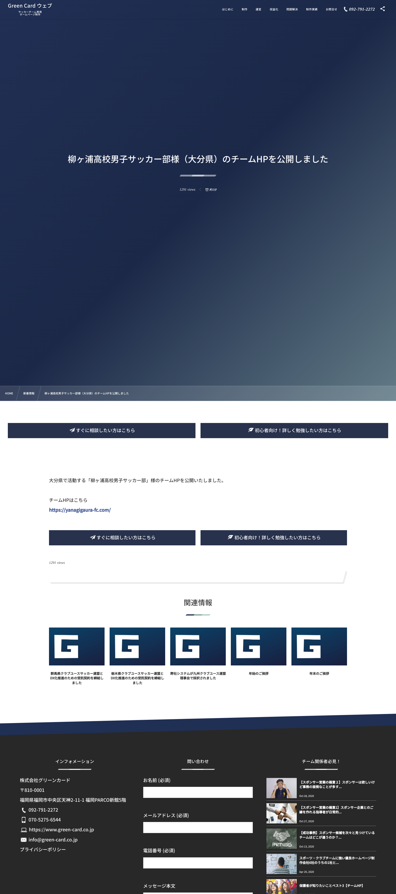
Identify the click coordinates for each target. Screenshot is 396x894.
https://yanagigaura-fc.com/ (80, 510)
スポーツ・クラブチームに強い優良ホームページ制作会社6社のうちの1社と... (337, 860)
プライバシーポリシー (43, 849)
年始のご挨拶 (258, 677)
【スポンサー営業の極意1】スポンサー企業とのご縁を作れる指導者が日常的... (336, 809)
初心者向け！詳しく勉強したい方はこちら (294, 430)
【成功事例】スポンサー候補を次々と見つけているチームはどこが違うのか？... (337, 835)
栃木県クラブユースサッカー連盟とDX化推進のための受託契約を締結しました (137, 682)
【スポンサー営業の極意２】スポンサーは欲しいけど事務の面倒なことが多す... (337, 784)
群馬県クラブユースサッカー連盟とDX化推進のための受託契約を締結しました (76, 682)
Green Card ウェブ (30, 5)
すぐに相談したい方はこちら (101, 430)
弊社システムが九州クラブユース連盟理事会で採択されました (198, 680)
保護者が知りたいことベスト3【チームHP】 (332, 885)
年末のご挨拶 (319, 677)
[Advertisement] (198, 230)
